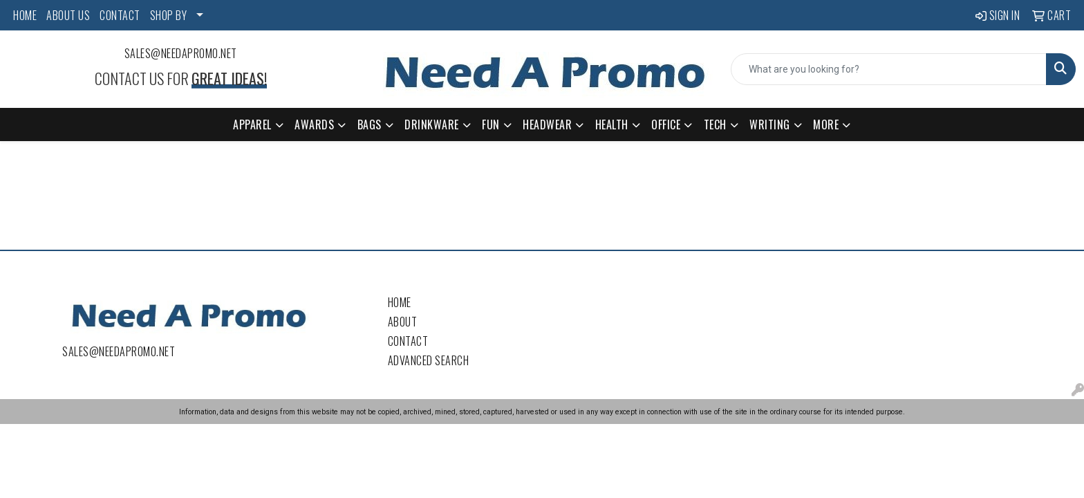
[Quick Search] (889, 69)
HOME (25, 15)
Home (399, 302)
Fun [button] (491, 124)
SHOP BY (168, 15)
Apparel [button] (252, 124)
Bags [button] (369, 124)
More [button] (826, 124)
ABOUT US (68, 15)
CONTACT (120, 15)
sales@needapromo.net (180, 53)
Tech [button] (715, 124)
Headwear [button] (547, 124)
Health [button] (611, 124)
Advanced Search (428, 360)
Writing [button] (769, 124)
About (403, 321)
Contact (408, 341)
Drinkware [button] (431, 124)
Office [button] (665, 124)
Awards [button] (314, 124)
